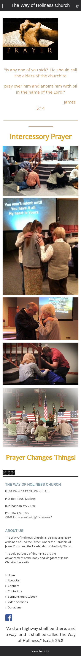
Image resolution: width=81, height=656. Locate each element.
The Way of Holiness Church (40, 5)
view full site (40, 651)
